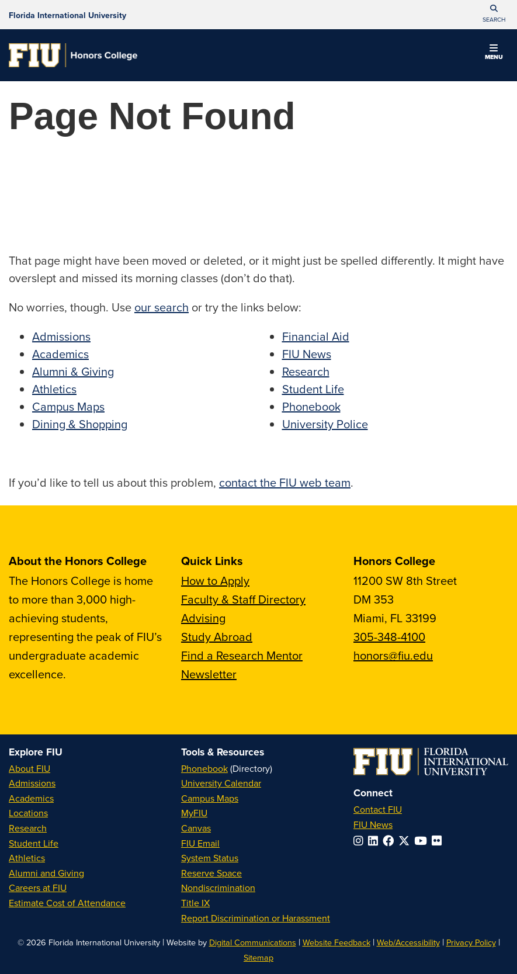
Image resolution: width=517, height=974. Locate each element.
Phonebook (311, 406)
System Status (209, 857)
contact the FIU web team (285, 482)
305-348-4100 (389, 636)
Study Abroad (216, 636)
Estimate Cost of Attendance (67, 902)
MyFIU (194, 812)
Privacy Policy (471, 942)
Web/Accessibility (408, 942)
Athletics (54, 388)
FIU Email (200, 843)
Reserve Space (211, 872)
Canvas (196, 828)
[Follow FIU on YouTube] (423, 840)
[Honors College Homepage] (73, 55)
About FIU (29, 768)
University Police (325, 423)
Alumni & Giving (73, 371)
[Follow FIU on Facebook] (390, 840)
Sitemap (258, 957)
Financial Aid (315, 336)
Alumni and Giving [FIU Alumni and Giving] (46, 872)
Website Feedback (336, 942)
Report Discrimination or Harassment (255, 917)
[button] (493, 14)
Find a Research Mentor (242, 655)
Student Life (313, 388)
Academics (60, 353)
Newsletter (209, 673)
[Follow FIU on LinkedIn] (375, 840)
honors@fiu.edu (393, 655)
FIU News (306, 353)
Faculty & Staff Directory (243, 599)
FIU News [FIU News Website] (373, 824)
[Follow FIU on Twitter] (406, 840)
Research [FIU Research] (28, 828)
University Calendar (221, 783)
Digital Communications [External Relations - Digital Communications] (252, 942)
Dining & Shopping (79, 423)
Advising (203, 617)
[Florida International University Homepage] (67, 14)
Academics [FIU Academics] (31, 798)
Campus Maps (68, 406)
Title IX (195, 902)
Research (305, 371)
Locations (28, 812)
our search (161, 307)
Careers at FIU (38, 887)
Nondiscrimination (218, 887)
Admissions (61, 336)
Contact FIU (377, 809)
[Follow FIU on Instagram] (360, 840)
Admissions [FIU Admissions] (32, 783)
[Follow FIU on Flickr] (439, 840)
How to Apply (215, 580)
